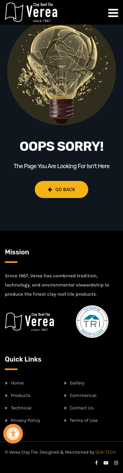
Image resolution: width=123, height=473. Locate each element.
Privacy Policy (25, 420)
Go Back (61, 189)
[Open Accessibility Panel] (13, 433)
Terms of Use (84, 420)
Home (17, 383)
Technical (21, 408)
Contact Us (82, 408)
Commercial (83, 395)
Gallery (77, 383)
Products (21, 395)
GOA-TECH (105, 452)
